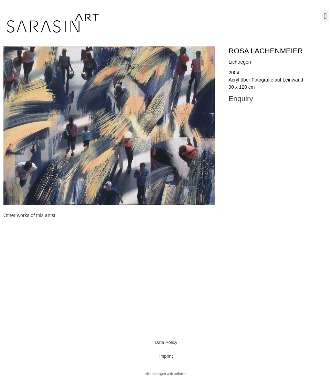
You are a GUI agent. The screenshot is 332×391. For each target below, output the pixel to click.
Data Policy (166, 342)
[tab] (29, 215)
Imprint (166, 356)
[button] (325, 16)
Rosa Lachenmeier (265, 51)
